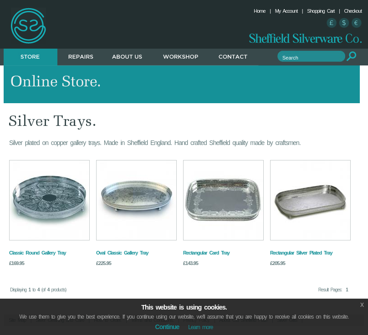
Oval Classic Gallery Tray (122, 252)
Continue (167, 326)
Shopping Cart (320, 11)
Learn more (200, 327)
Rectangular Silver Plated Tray (301, 252)
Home (259, 11)
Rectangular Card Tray (206, 252)
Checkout (353, 11)
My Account (286, 11)
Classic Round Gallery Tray (37, 252)
